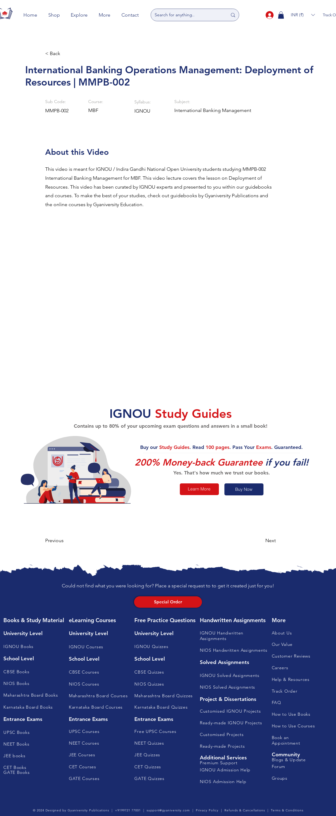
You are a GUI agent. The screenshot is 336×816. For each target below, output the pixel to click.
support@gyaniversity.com (168, 810)
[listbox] (303, 15)
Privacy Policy (207, 810)
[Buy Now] (243, 489)
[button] (54, 15)
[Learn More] (199, 489)
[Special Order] (168, 602)
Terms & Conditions (287, 810)
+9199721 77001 (128, 810)
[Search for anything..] (186, 15)
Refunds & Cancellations (244, 810)
